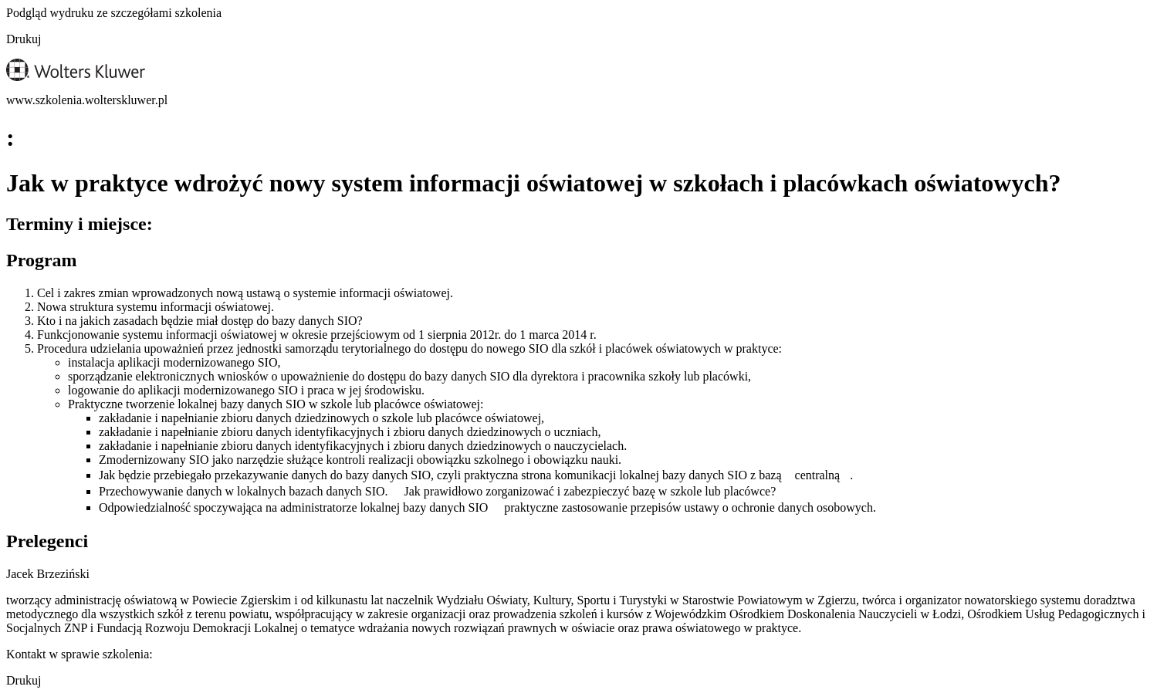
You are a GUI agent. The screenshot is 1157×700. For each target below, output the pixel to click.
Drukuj (23, 39)
